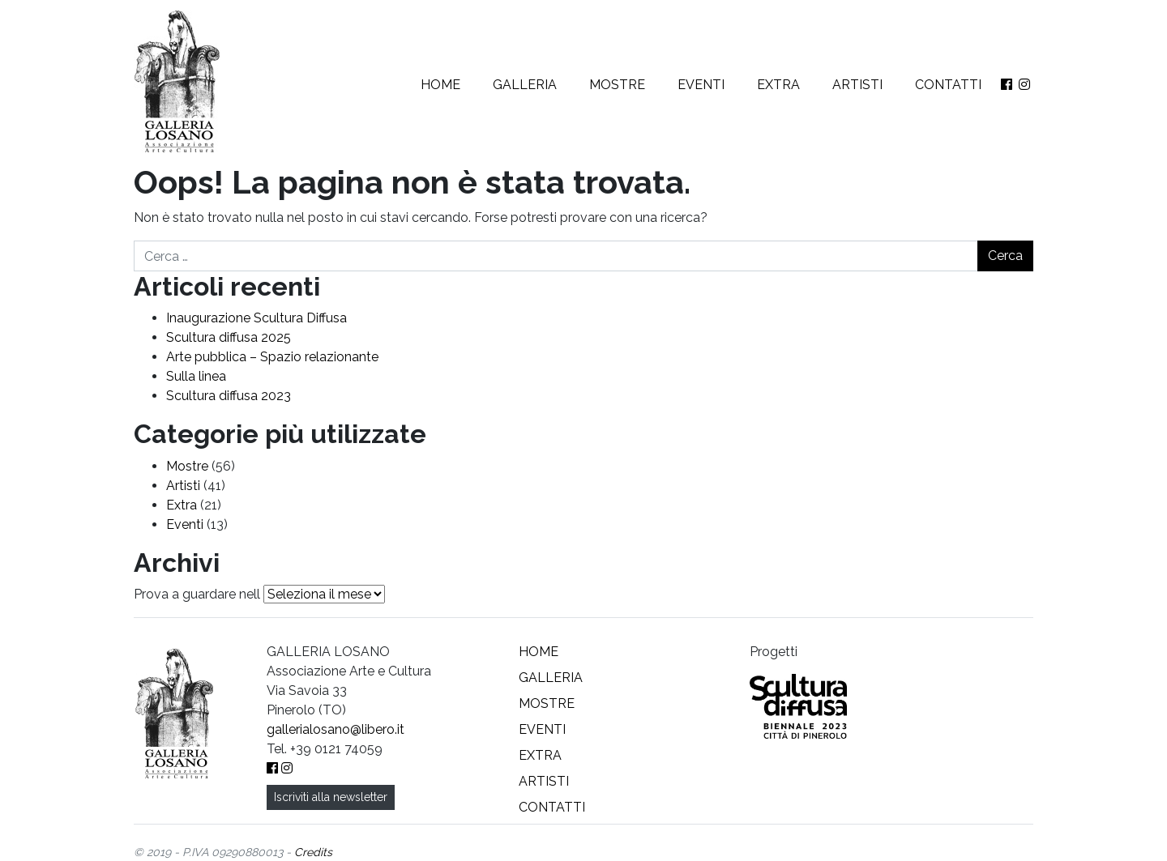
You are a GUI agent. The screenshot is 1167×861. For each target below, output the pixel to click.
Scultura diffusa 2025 (228, 337)
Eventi (701, 84)
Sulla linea (196, 376)
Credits (313, 852)
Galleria (525, 84)
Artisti (857, 84)
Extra (778, 84)
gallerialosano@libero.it (335, 729)
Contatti (948, 84)
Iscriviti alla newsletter (330, 797)
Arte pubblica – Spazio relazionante (272, 356)
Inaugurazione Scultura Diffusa (256, 318)
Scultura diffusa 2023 (228, 395)
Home (440, 84)
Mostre (617, 84)
